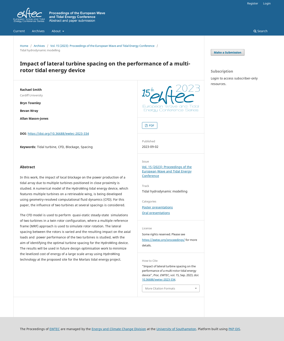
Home (24, 46)
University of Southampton (176, 329)
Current (19, 31)
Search (261, 31)
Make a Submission (227, 52)
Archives (38, 31)
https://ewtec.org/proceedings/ (163, 240)
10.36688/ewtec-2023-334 (158, 280)
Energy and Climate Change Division (119, 329)
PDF (151, 125)
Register (252, 3)
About (56, 31)
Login (267, 3)
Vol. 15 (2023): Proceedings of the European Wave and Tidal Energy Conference (102, 46)
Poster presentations (157, 207)
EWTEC (54, 329)
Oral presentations (156, 213)
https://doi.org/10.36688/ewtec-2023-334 (58, 133)
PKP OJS (234, 329)
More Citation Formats (160, 288)
